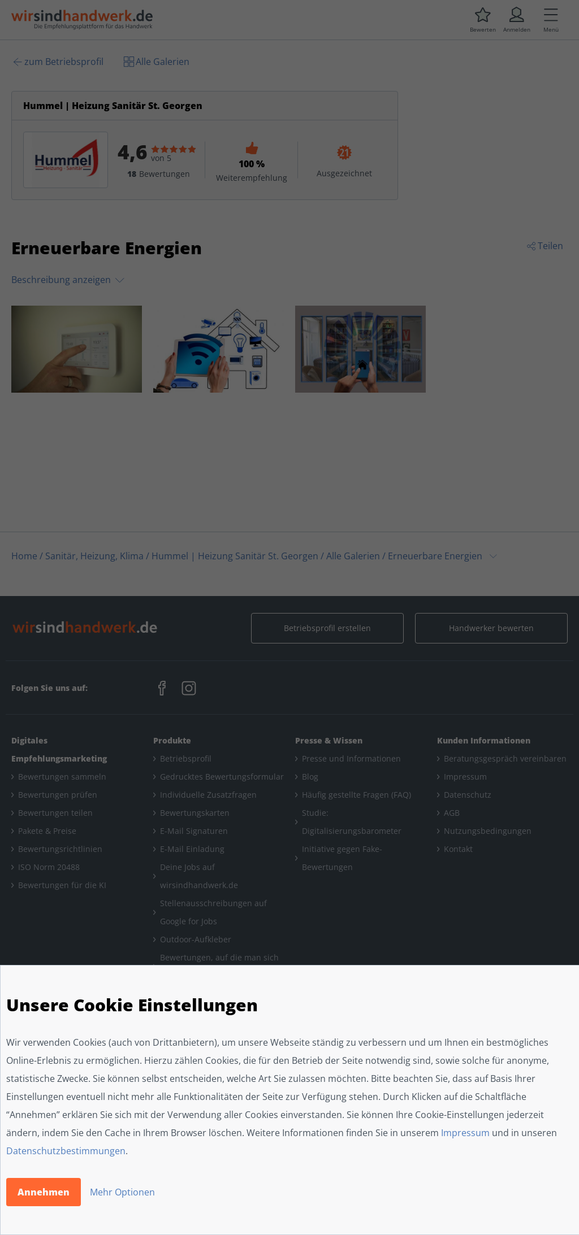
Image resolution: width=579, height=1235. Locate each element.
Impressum (465, 1133)
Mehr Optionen (122, 1192)
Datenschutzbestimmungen (66, 1151)
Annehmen (44, 1192)
